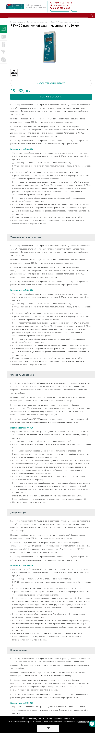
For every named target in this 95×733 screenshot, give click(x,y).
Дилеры (74, 11)
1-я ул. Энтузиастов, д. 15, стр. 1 (64, 5)
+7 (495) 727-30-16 (62, 2)
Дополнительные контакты (59, 11)
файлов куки (83, 722)
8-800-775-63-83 (61, 8)
